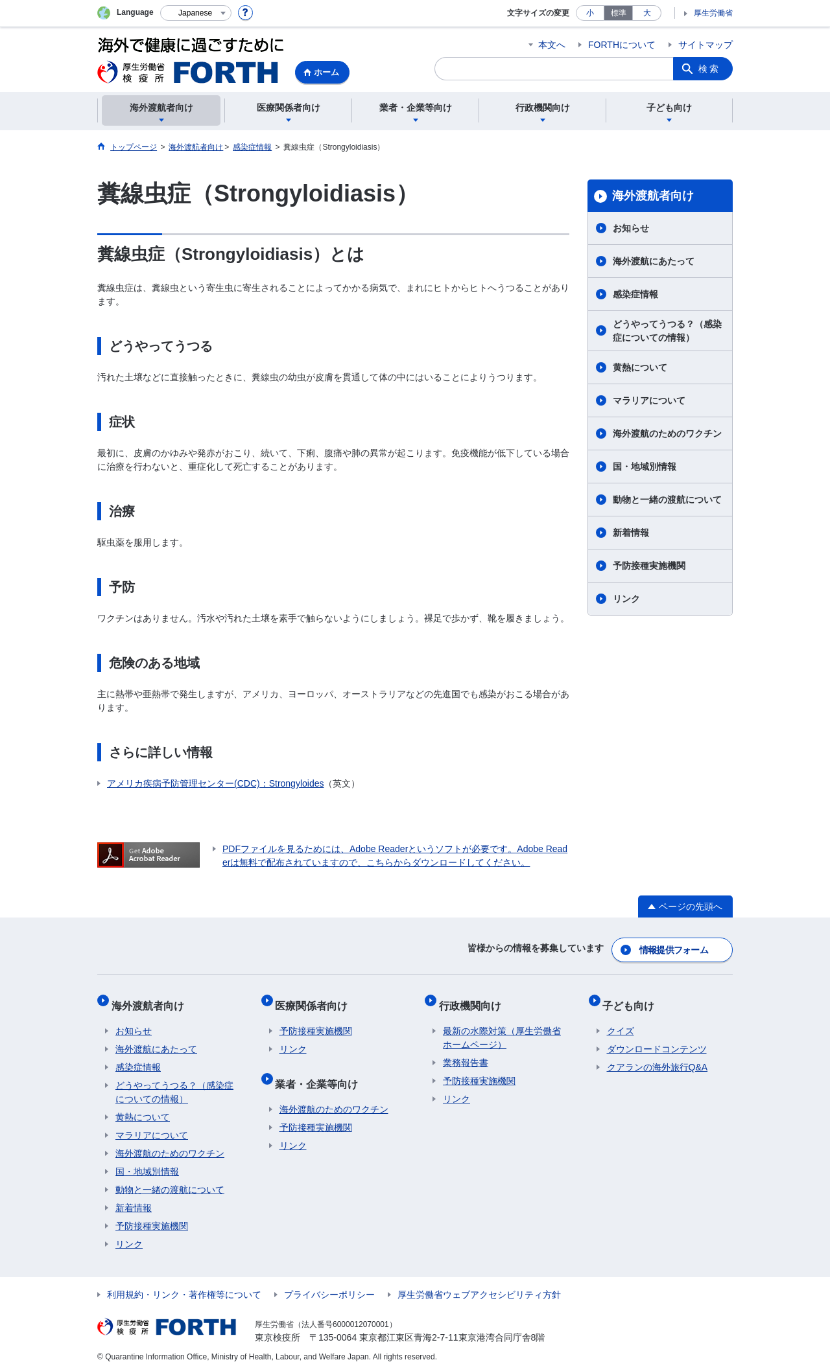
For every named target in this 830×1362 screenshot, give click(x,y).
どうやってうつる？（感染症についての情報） (667, 331)
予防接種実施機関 (649, 565)
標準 (618, 12)
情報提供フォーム (674, 946)
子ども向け (633, 997)
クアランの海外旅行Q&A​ (657, 1055)
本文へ (551, 44)
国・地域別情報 (644, 466)
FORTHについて (622, 44)
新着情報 (631, 532)
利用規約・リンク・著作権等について (184, 1283)
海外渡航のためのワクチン (667, 433)
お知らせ (631, 228)
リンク (626, 599)
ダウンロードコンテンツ (657, 1037)
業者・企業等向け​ (320, 1067)
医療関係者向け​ (315, 997)
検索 (709, 68)
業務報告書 (465, 1051)
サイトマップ (705, 44)
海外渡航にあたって (653, 261)
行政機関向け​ (474, 997)
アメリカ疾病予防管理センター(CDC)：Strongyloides (215, 783)
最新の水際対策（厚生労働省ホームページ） (502, 1026)
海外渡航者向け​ (653, 195)
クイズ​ (620, 1019)
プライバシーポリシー (329, 1283)
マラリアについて (649, 400)
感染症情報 (635, 294)
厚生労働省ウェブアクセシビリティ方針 (479, 1283)
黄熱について (640, 367)
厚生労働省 (713, 12)
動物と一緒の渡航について (667, 499)
